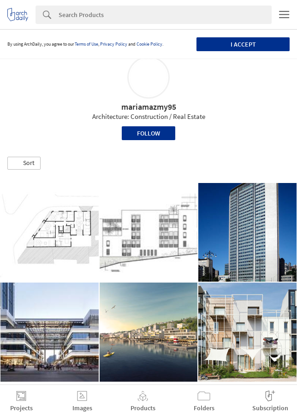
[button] (24, 163)
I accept (243, 44)
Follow (148, 133)
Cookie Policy (149, 44)
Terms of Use (86, 44)
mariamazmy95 (148, 106)
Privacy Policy (113, 44)
